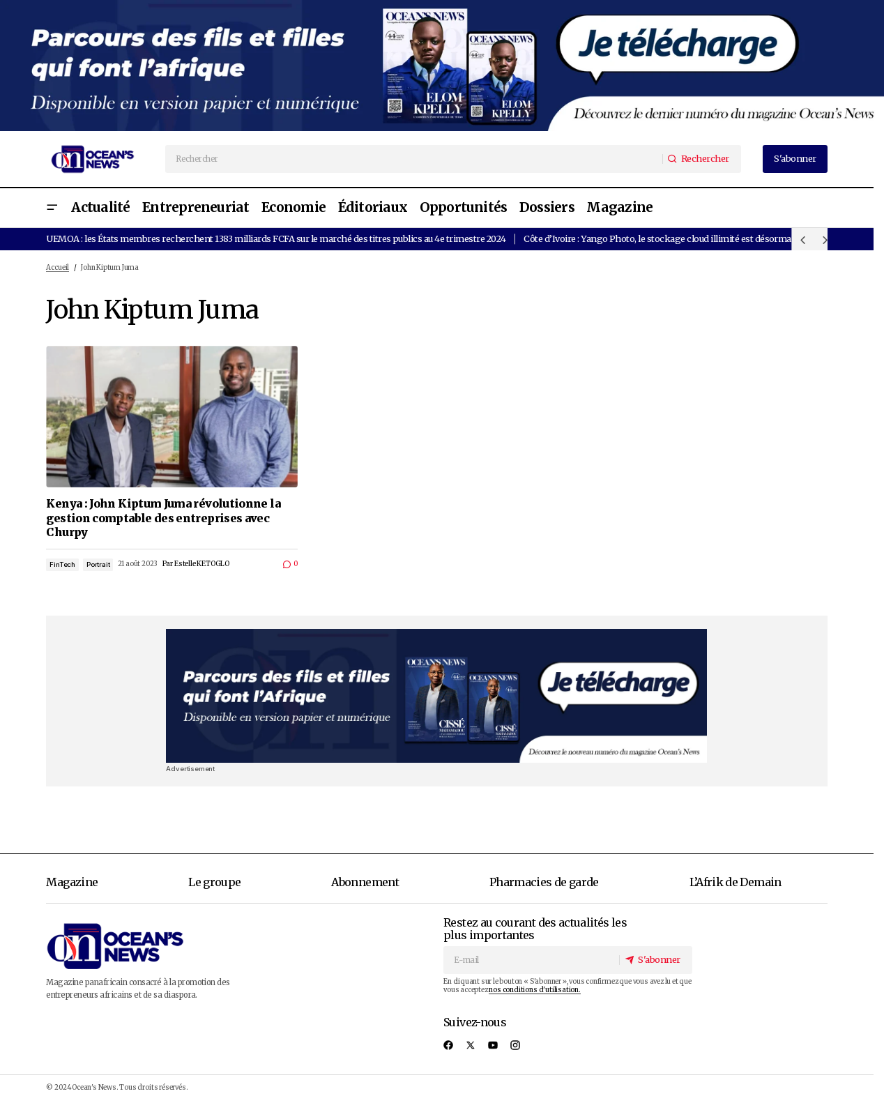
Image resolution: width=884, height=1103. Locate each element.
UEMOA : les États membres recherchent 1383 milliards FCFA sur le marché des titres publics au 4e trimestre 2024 (275, 238)
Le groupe (214, 882)
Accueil (57, 268)
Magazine (72, 882)
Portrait (97, 564)
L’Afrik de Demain (735, 882)
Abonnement (365, 882)
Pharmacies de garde (544, 882)
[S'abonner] (655, 960)
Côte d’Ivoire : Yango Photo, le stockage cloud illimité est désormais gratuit (676, 238)
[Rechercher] (701, 158)
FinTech (62, 564)
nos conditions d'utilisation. (534, 990)
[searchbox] (414, 159)
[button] (51, 208)
